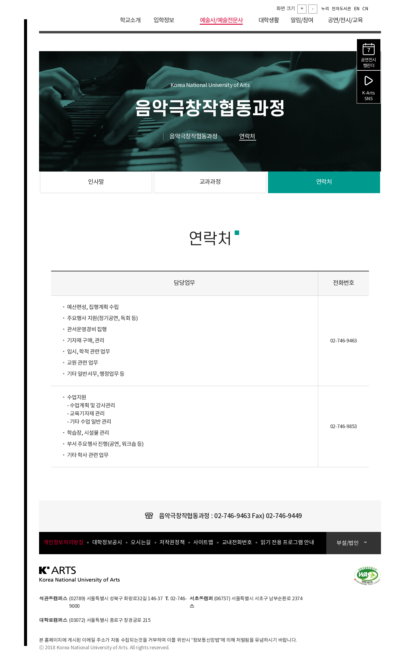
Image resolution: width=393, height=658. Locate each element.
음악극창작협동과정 (199, 136)
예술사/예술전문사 (221, 22)
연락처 (253, 136)
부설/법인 (348, 543)
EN (356, 10)
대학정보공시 (107, 542)
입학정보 (168, 22)
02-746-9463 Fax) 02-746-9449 (258, 516)
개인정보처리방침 (63, 542)
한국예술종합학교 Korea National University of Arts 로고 (75, 25)
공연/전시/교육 (345, 22)
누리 (325, 10)
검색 (376, 20)
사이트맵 (203, 542)
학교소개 (130, 22)
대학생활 (268, 22)
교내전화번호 (237, 542)
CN (365, 10)
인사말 (96, 182)
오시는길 (141, 542)
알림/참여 (302, 22)
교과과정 (210, 182)
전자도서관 (341, 10)
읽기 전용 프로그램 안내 (287, 542)
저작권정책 (172, 542)
